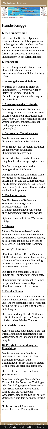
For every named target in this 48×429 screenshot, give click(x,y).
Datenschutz (20, 424)
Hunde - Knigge (19, 17)
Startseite (11, 17)
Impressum (8, 424)
